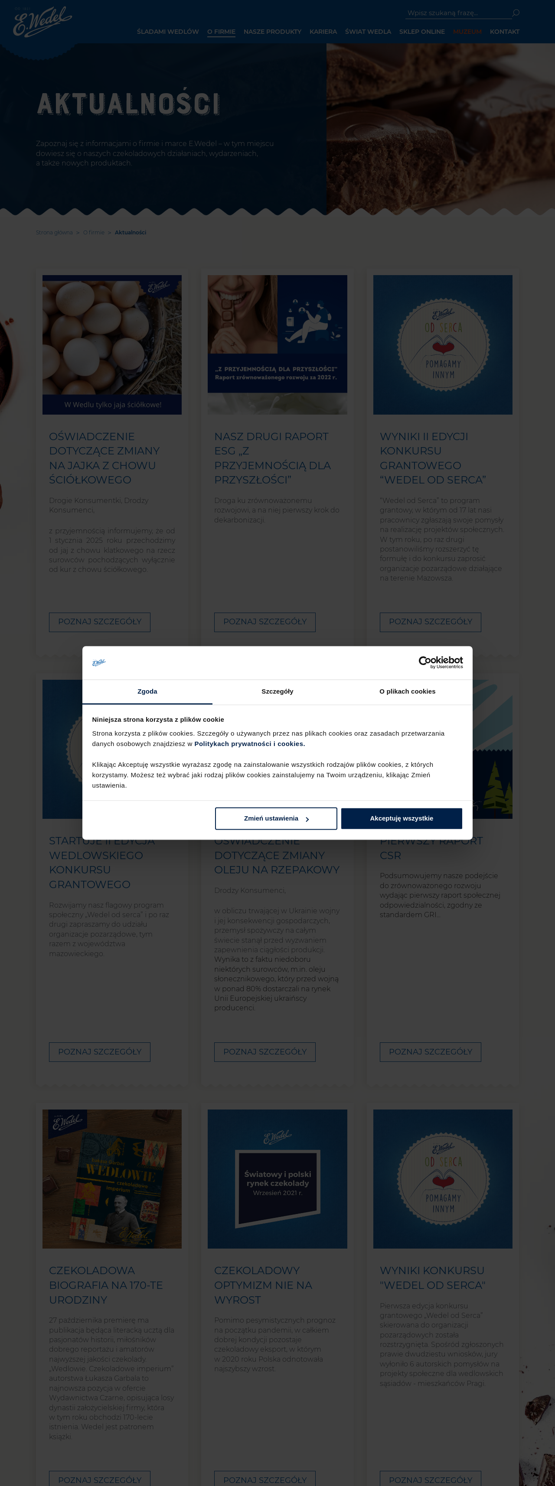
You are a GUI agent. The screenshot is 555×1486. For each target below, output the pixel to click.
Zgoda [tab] (147, 691)
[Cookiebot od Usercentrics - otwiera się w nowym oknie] (425, 662)
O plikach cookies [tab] (407, 691)
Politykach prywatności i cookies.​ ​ (250, 743)
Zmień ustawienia (276, 818)
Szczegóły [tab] (277, 691)
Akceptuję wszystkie (401, 818)
